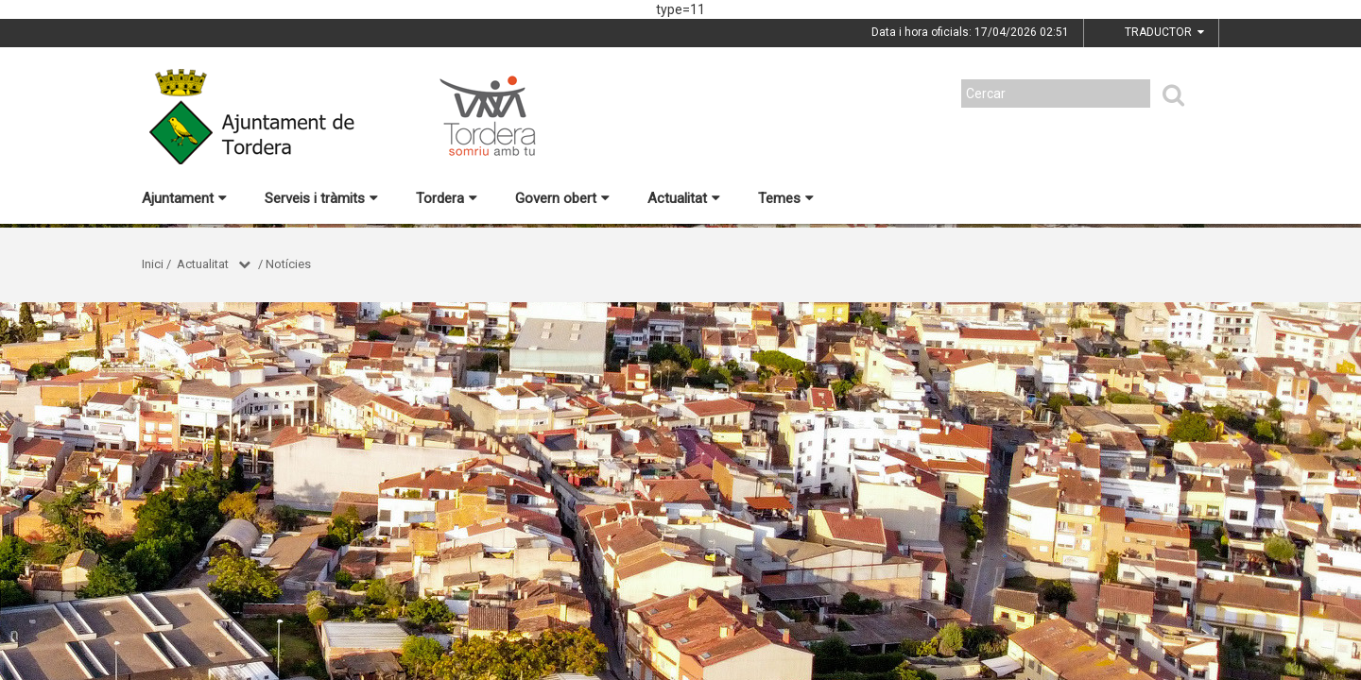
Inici (153, 264)
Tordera (446, 198)
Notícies (288, 264)
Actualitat (683, 198)
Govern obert (562, 198)
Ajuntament (184, 198)
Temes (786, 198)
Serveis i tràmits (321, 198)
